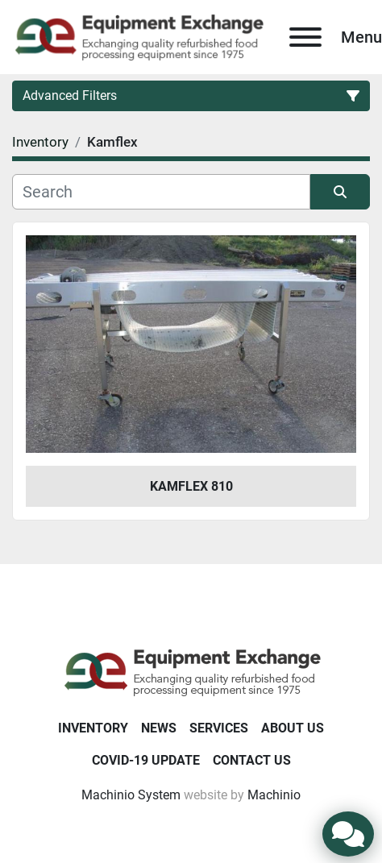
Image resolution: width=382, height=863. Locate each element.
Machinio (274, 795)
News (158, 728)
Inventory (93, 728)
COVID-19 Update (146, 760)
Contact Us (252, 760)
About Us (292, 728)
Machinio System (131, 795)
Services (218, 728)
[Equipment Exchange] (191, 671)
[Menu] (305, 37)
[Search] (161, 192)
